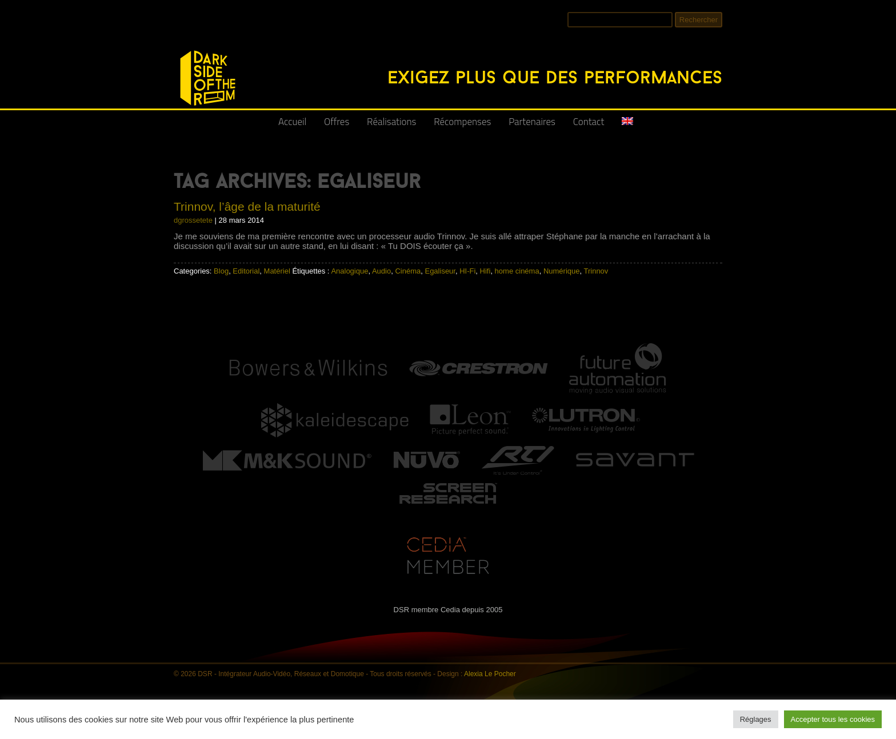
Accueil (292, 121)
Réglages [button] (755, 719)
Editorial (246, 271)
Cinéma (408, 271)
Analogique (349, 271)
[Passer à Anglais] (627, 126)
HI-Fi (467, 271)
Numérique (561, 271)
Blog (221, 271)
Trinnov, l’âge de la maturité (247, 206)
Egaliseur (440, 271)
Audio (381, 271)
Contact (589, 121)
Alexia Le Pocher (490, 674)
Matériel (277, 271)
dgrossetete (193, 220)
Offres (336, 121)
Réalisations (391, 121)
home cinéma (517, 271)
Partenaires (532, 121)
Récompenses (462, 121)
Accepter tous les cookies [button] (833, 719)
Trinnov (595, 271)
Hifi (485, 271)
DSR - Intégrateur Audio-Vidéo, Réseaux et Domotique (180, 44)
